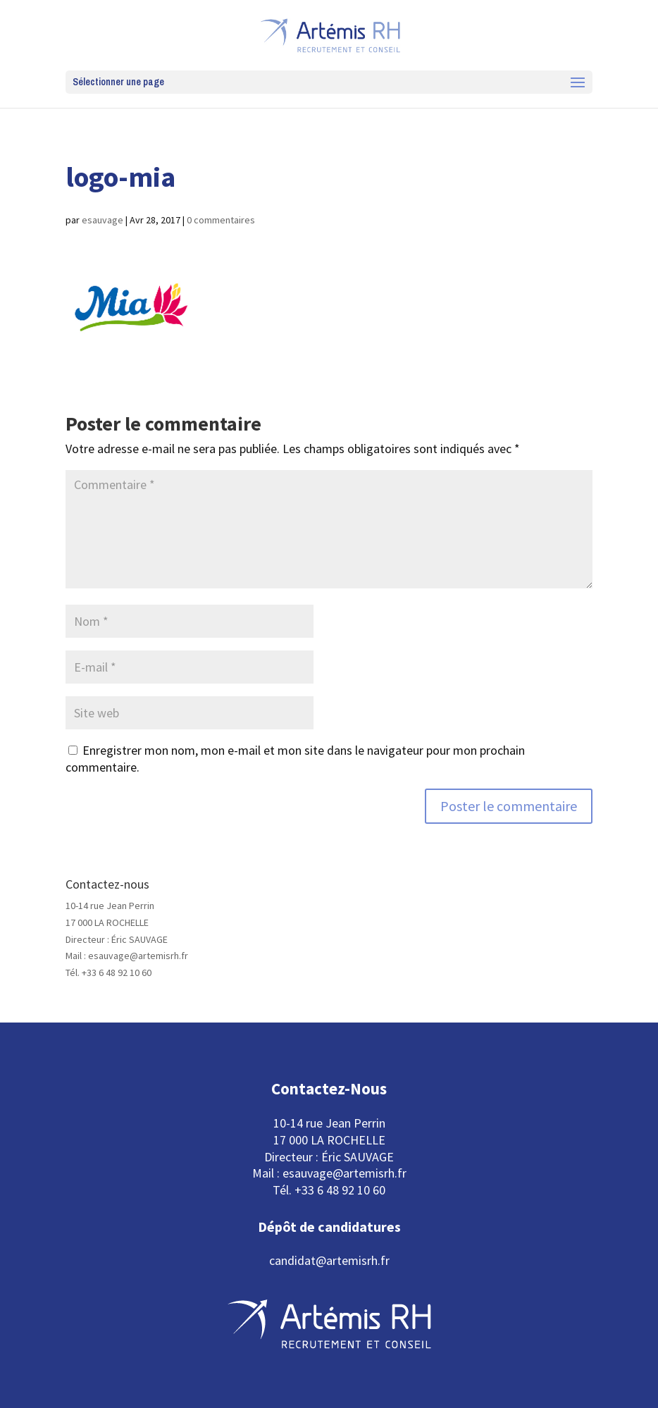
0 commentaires (221, 220)
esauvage (102, 220)
